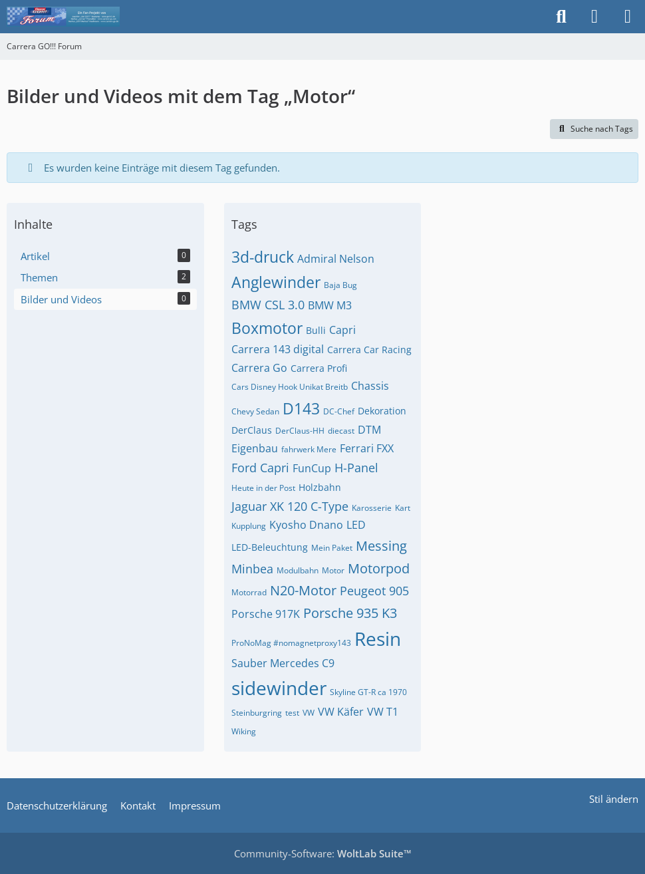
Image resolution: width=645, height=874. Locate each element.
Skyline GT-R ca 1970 (368, 692)
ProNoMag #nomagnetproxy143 (291, 643)
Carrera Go (259, 368)
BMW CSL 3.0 (268, 305)
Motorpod (379, 568)
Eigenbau (254, 448)
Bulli (316, 330)
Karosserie (372, 507)
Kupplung (248, 525)
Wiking (243, 731)
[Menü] (627, 16)
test (292, 712)
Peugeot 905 (374, 591)
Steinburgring (256, 712)
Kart (402, 507)
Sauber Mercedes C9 (282, 663)
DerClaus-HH (299, 430)
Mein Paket (331, 547)
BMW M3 (330, 305)
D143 (301, 408)
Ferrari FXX (367, 448)
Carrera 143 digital (277, 349)
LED (356, 524)
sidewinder (278, 687)
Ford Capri (260, 468)
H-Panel (356, 468)
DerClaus (251, 430)
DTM (369, 429)
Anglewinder (276, 282)
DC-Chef (338, 411)
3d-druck (262, 256)
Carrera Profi (319, 368)
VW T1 (382, 711)
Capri (342, 330)
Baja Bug (340, 285)
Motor (333, 570)
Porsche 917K (265, 614)
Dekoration (382, 410)
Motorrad (249, 592)
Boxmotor (267, 328)
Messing (381, 546)
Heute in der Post (263, 488)
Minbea (252, 569)
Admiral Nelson (335, 258)
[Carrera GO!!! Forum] (63, 16)
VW (309, 712)
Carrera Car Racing (369, 349)
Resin (377, 638)
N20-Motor (303, 590)
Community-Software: (323, 853)
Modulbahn (298, 570)
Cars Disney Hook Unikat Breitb (289, 386)
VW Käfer (341, 711)
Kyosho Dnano (306, 524)
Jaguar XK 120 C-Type (289, 506)
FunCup (312, 468)
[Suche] (561, 16)
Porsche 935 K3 (350, 613)
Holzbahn (320, 487)
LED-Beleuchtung (269, 547)
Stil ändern (613, 798)
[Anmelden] (594, 16)
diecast (341, 430)
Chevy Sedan (255, 411)
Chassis (370, 385)
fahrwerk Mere (308, 449)
